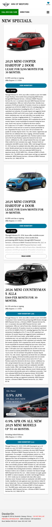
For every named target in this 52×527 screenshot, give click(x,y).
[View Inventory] (26, 41)
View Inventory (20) (26, 314)
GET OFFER (11, 91)
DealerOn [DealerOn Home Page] (17, 516)
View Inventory (26, 85)
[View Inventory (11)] (26, 402)
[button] (9, 12)
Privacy (29, 516)
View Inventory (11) (26, 442)
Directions (24, 12)
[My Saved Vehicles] (48, 4)
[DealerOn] (8, 514)
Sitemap (23, 516)
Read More (26, 256)
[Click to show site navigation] (48, 12)
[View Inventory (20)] (26, 274)
